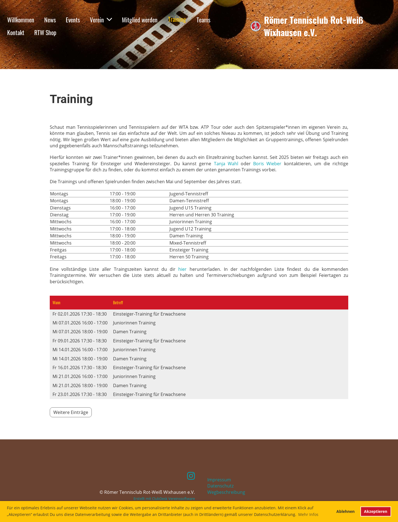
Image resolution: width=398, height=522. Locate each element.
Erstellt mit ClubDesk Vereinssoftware (164, 498)
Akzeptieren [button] (375, 511)
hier (182, 269)
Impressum (219, 480)
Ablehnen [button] (345, 511)
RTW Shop (45, 32)
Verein (101, 19)
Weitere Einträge (70, 412)
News (50, 19)
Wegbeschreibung (226, 492)
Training (177, 19)
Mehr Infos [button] (308, 514)
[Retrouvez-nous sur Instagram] (191, 476)
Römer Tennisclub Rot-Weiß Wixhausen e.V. (313, 26)
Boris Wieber (267, 164)
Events (73, 19)
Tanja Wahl (226, 164)
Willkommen (20, 19)
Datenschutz (220, 486)
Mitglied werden (140, 19)
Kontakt (15, 32)
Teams (203, 19)
